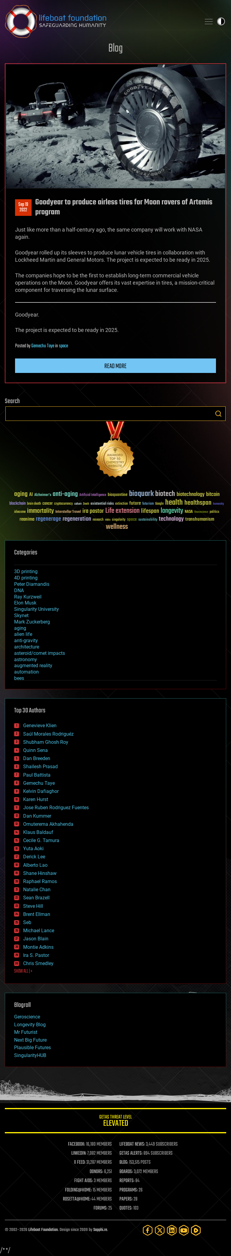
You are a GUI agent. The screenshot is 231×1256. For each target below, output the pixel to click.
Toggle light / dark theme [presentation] (221, 21)
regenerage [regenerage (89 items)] (48, 519)
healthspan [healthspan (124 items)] (197, 503)
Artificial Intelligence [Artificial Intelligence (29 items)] (92, 495)
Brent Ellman (36, 914)
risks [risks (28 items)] (107, 520)
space (63, 346)
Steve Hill (33, 906)
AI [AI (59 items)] (31, 495)
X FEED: (79, 1162)
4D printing (26, 578)
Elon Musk (25, 603)
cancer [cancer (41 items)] (47, 503)
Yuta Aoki (33, 848)
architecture (26, 647)
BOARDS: (126, 1172)
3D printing (26, 571)
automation (26, 672)
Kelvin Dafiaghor (41, 791)
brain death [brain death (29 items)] (34, 504)
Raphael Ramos (40, 881)
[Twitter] (160, 1230)
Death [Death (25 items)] (86, 504)
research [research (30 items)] (98, 520)
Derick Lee (34, 857)
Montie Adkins (38, 947)
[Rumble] (196, 1230)
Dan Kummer (37, 816)
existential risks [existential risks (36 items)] (102, 504)
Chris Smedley (38, 963)
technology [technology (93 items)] (171, 519)
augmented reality (33, 665)
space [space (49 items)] (132, 519)
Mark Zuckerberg (32, 622)
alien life (23, 634)
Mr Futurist (25, 1032)
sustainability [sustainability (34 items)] (147, 520)
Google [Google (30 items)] (159, 504)
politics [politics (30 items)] (214, 512)
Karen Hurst (35, 799)
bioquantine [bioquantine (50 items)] (118, 494)
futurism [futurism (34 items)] (148, 504)
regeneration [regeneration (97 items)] (77, 519)
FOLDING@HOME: (78, 1190)
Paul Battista (37, 775)
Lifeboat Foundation (43, 1229)
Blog (115, 48)
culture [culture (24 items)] (78, 504)
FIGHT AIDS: (83, 1181)
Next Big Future (30, 1040)
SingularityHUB (30, 1055)
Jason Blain (35, 939)
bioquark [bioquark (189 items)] (141, 494)
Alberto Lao (35, 865)
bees (19, 678)
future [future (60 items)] (135, 503)
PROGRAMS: (128, 1190)
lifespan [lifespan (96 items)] (150, 511)
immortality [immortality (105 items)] (40, 511)
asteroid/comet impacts (39, 653)
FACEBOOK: (76, 1144)
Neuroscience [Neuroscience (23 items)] (201, 512)
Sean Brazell (36, 898)
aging (20, 628)
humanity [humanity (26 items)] (218, 504)
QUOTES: (125, 1208)
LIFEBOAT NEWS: (132, 1144)
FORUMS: (100, 1208)
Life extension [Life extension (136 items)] (122, 511)
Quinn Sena (35, 750)
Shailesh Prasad (40, 766)
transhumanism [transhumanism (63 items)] (199, 519)
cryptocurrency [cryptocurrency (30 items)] (63, 504)
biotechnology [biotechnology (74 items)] (191, 494)
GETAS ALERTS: (131, 1153)
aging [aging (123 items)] (21, 494)
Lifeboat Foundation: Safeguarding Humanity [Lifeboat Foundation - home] (100, 21)
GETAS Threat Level (115, 1121)
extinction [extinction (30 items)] (121, 504)
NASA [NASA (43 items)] (189, 512)
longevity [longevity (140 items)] (172, 511)
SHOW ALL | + (23, 971)
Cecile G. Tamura (41, 840)
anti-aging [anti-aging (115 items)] (65, 494)
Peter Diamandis (31, 584)
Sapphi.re (100, 1229)
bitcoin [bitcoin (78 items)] (213, 494)
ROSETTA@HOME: (77, 1199)
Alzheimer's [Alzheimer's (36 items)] (42, 495)
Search (218, 413)
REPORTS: (126, 1181)
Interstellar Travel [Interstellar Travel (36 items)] (68, 512)
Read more (115, 366)
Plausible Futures (32, 1047)
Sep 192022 (23, 207)
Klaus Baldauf (38, 832)
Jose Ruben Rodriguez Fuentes (56, 807)
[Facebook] (147, 1230)
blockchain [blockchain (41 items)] (17, 503)
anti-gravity (26, 640)
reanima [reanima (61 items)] (27, 519)
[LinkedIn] (172, 1230)
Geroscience (27, 1017)
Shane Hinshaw (40, 873)
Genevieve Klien (40, 725)
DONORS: (96, 1172)
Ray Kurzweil (28, 597)
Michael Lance (38, 930)
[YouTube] (184, 1230)
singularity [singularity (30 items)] (118, 520)
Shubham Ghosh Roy (45, 742)
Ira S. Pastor (36, 955)
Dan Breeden (36, 758)
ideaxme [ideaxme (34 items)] (20, 512)
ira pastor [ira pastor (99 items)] (93, 511)
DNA (19, 590)
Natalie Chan (37, 889)
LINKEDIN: (78, 1153)
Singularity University (36, 609)
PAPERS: (126, 1199)
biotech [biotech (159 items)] (165, 494)
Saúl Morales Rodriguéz (48, 734)
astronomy (25, 659)
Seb (27, 922)
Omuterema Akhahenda (48, 824)
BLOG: (123, 1162)
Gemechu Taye (42, 346)
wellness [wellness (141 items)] (117, 527)
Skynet (21, 615)
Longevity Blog (30, 1024)
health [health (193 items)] (174, 502)
